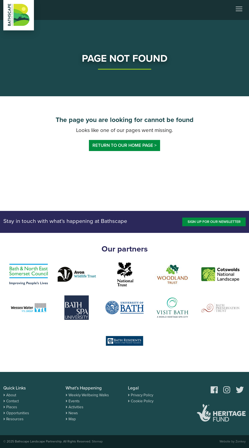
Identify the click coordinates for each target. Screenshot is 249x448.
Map (72, 419)
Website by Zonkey (233, 441)
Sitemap (97, 441)
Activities (76, 407)
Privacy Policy (142, 395)
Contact (12, 401)
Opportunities (17, 413)
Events (74, 401)
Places (11, 407)
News (73, 413)
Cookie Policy (142, 401)
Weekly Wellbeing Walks (89, 395)
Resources (15, 419)
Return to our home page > (124, 145)
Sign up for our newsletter (214, 222)
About (11, 395)
